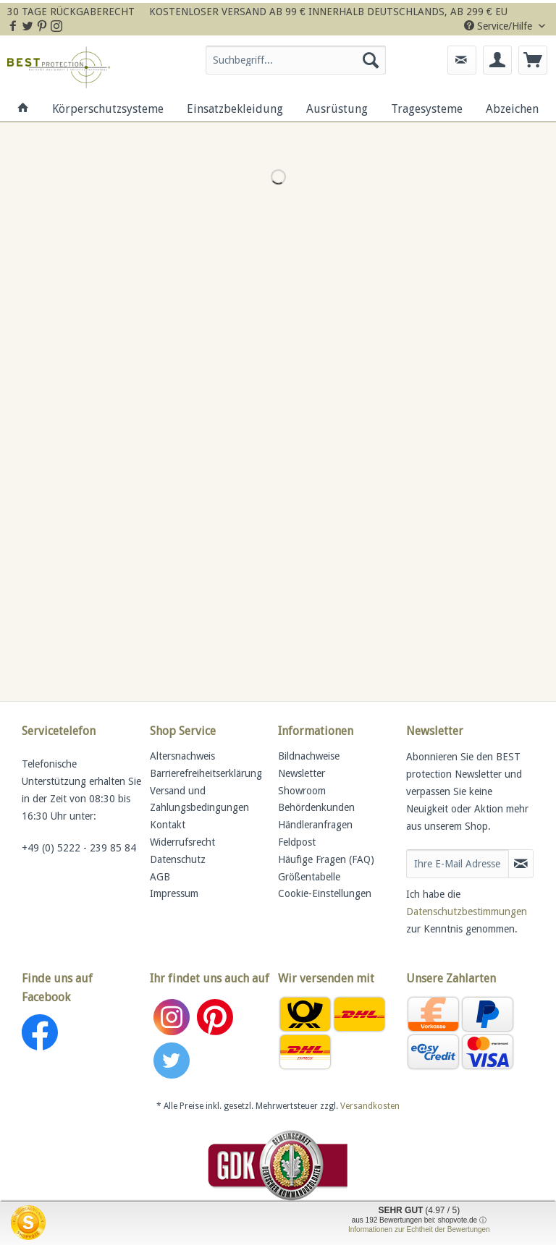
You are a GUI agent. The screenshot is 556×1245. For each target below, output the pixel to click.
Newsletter (301, 773)
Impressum (174, 893)
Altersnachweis (182, 756)
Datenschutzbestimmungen (466, 911)
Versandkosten (370, 1106)
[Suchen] (370, 60)
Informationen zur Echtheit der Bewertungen (419, 1229)
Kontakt (167, 824)
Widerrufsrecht (182, 842)
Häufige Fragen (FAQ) (326, 859)
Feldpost (297, 842)
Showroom (302, 790)
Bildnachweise (309, 756)
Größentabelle (309, 877)
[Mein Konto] (497, 60)
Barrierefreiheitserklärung (206, 773)
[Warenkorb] (532, 60)
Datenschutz (178, 859)
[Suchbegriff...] (296, 60)
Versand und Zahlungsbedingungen (199, 799)
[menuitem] (296, 66)
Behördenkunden (316, 807)
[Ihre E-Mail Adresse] (457, 863)
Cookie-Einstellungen (324, 893)
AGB (160, 877)
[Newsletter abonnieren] (521, 863)
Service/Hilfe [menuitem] (499, 26)
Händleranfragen (315, 824)
